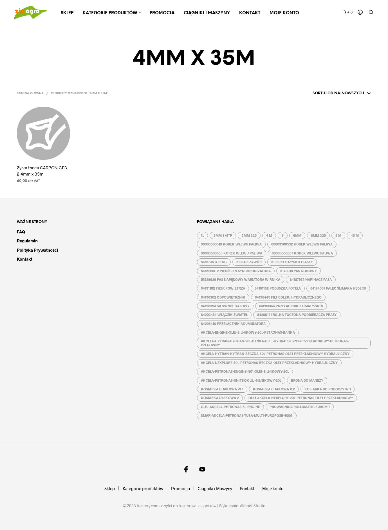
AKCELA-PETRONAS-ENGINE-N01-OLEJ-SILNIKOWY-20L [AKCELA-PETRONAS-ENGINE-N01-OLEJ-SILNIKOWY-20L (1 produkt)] (245, 371)
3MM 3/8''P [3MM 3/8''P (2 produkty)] (223, 235)
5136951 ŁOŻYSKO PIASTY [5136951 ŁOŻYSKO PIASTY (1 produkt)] (292, 262)
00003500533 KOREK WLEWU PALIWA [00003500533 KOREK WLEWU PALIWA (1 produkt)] (231, 253)
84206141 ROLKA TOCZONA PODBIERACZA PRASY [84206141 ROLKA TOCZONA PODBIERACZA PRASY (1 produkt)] (297, 315)
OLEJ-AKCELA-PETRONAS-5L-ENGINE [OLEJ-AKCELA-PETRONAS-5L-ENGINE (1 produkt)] (230, 407)
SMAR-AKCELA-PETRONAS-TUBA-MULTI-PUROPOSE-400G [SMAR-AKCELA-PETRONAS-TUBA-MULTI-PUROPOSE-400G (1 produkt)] (247, 415)
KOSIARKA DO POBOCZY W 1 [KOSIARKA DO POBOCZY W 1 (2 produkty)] (327, 389)
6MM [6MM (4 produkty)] (297, 235)
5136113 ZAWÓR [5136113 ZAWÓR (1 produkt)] (249, 262)
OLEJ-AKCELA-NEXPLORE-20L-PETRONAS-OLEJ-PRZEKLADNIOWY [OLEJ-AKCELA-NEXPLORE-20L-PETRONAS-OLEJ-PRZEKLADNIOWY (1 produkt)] (300, 398)
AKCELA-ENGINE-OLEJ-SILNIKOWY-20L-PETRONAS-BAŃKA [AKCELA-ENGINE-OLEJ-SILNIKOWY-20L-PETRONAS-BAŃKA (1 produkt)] (248, 332)
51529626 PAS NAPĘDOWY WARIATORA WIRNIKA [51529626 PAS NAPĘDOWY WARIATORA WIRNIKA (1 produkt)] (240, 279)
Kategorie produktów (110, 13)
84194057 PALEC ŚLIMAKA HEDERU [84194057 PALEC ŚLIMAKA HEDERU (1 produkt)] (338, 288)
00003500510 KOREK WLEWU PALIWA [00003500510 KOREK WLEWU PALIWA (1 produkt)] (231, 244)
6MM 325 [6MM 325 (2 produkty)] (318, 235)
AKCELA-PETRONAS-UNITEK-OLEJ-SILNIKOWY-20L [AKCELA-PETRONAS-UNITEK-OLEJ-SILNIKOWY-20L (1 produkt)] (241, 380)
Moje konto (284, 13)
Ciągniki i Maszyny (207, 13)
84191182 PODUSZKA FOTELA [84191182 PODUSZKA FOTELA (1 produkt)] (278, 288)
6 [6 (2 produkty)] (283, 235)
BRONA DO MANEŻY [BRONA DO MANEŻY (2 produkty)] (307, 380)
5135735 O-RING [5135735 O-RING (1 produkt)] (214, 262)
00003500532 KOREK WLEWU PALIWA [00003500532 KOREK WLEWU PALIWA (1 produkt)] (302, 244)
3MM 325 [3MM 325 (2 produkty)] (249, 235)
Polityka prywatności (37, 250)
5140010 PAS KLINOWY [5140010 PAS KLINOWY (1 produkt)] (298, 271)
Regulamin (27, 240)
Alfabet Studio (252, 506)
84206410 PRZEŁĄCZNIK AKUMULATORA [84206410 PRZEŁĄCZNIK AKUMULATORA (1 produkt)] (233, 324)
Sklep (67, 13)
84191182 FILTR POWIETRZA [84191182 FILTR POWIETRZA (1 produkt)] (223, 288)
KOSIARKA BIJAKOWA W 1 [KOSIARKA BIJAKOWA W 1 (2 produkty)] (222, 389)
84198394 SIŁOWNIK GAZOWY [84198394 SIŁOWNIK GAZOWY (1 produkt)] (225, 306)
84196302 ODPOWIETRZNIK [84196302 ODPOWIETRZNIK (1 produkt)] (223, 297)
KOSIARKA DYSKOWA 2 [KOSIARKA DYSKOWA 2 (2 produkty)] (220, 398)
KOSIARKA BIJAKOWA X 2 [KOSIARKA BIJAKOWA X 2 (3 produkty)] (274, 389)
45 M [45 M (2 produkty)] (355, 235)
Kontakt (249, 13)
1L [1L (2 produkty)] (202, 235)
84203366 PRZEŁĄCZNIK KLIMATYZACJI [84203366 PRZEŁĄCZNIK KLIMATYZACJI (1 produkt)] (291, 306)
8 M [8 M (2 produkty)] (338, 235)
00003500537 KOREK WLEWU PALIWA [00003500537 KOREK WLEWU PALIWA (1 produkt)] (302, 253)
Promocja (162, 13)
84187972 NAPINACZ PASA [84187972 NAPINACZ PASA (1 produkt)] (311, 279)
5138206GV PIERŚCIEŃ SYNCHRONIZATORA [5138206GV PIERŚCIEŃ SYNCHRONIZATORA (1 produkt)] (236, 271)
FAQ (21, 231)
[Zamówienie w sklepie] (334, 93)
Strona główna (30, 93)
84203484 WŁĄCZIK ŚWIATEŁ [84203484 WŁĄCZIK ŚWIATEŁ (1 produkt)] (224, 315)
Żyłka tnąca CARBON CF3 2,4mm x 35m (42, 170)
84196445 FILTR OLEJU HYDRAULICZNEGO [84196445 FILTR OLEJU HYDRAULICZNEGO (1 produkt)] (288, 297)
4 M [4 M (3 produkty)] (269, 235)
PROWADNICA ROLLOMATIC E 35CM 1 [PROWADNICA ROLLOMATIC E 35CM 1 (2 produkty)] (300, 407)
